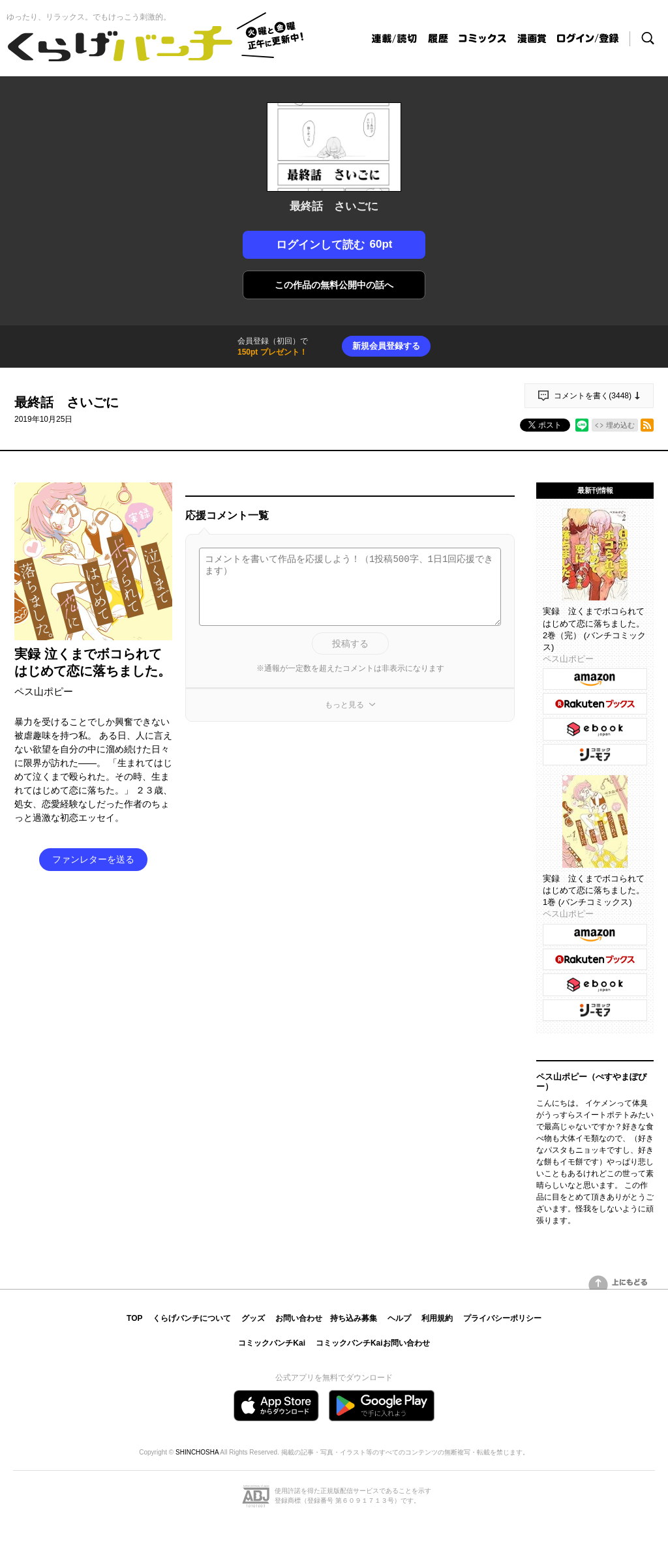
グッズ (253, 1318)
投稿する (350, 643)
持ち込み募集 (353, 1318)
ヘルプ (399, 1318)
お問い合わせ (298, 1318)
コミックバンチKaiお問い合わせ (373, 1343)
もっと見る (344, 704)
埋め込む (620, 425)
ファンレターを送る (93, 859)
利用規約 (437, 1318)
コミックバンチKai (271, 1343)
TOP (134, 1318)
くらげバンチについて (192, 1318)
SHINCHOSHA (197, 1452)
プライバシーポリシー (502, 1318)
